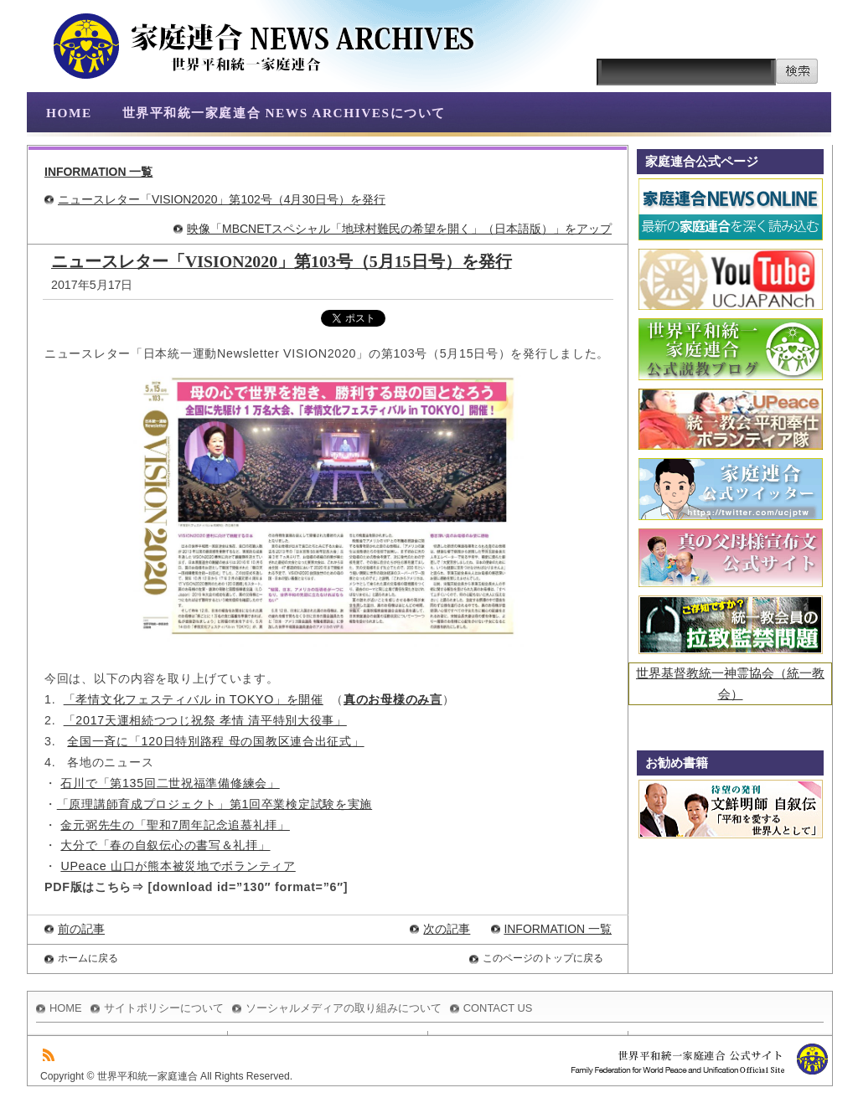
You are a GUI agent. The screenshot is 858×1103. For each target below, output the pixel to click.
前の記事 (81, 928)
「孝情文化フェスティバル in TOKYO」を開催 (193, 699)
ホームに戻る (88, 958)
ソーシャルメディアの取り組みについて (344, 1008)
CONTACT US (498, 1008)
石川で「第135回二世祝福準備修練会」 (169, 783)
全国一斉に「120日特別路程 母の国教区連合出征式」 (215, 741)
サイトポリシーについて (164, 1008)
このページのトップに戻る (543, 958)
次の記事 (446, 928)
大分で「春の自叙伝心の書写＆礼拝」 (165, 845)
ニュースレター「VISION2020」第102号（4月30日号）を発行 (221, 199)
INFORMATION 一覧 (98, 171)
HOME (69, 113)
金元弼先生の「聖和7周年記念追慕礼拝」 (174, 825)
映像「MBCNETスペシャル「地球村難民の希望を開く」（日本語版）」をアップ (399, 228)
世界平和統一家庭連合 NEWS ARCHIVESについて (284, 113)
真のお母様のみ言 (393, 699)
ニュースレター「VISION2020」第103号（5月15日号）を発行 (281, 261)
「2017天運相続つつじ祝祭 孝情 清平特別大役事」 (205, 720)
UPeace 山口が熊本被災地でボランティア (177, 866)
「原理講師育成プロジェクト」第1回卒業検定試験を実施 (214, 804)
